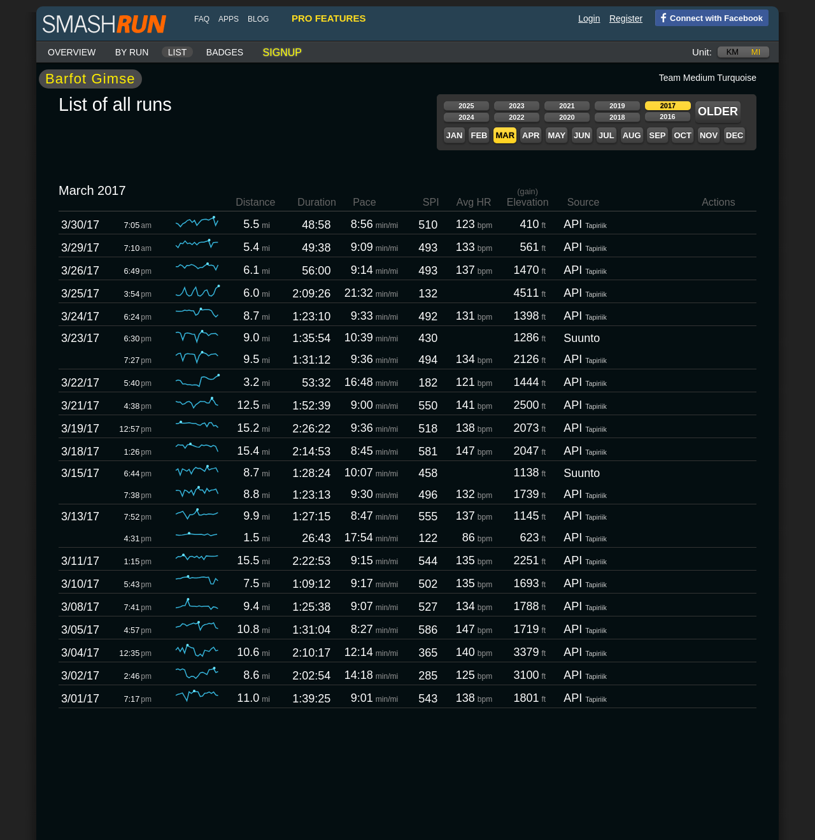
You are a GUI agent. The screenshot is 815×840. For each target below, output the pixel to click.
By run (132, 52)
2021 (566, 106)
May (556, 135)
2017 (668, 106)
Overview (72, 52)
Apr (530, 135)
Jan (454, 135)
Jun (582, 135)
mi (755, 52)
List (177, 52)
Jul (606, 135)
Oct (682, 135)
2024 (466, 117)
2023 (516, 106)
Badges (224, 52)
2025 (466, 106)
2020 (566, 117)
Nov (709, 135)
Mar (504, 135)
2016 (667, 116)
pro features (328, 18)
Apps (228, 19)
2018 (617, 117)
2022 (516, 117)
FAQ (201, 19)
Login (589, 18)
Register (625, 18)
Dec (734, 135)
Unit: (702, 51)
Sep (657, 135)
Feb (479, 135)
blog (258, 19)
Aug (632, 135)
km (732, 52)
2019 (617, 106)
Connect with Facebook (709, 17)
